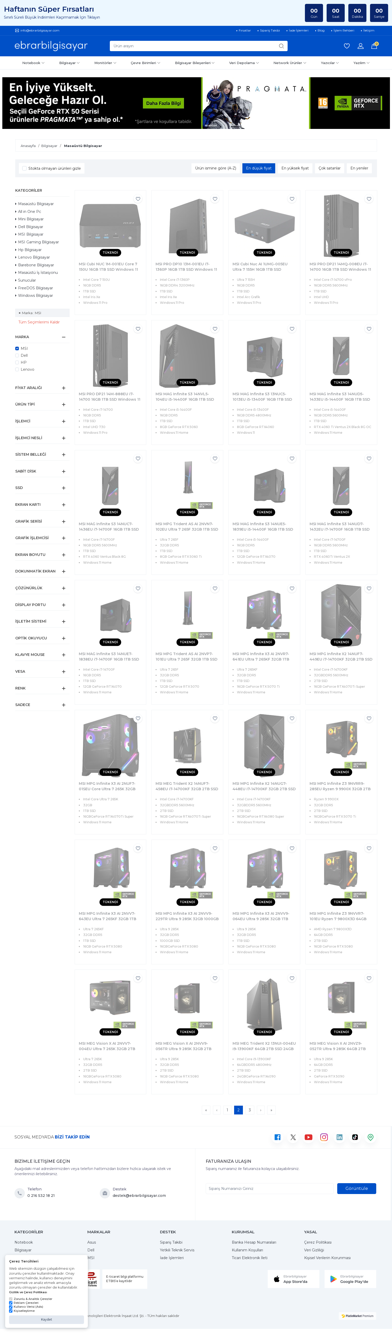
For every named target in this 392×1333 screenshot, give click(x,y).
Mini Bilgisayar (29, 219)
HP (24, 362)
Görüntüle (356, 1188)
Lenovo (27, 369)
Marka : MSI (31, 313)
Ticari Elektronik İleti (249, 1258)
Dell (24, 355)
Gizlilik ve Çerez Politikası (28, 1292)
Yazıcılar (330, 63)
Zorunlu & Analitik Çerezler (30, 1299)
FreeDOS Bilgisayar (34, 288)
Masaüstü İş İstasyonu (36, 272)
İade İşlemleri (172, 1258)
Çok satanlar (330, 168)
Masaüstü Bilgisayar (34, 204)
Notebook (33, 63)
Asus (91, 1242)
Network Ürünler (289, 63)
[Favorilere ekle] (137, 198)
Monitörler (105, 63)
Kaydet (46, 1319)
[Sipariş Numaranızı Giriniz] (270, 1188)
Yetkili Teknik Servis (177, 1250)
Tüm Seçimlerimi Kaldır (39, 322)
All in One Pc (28, 211)
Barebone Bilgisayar (34, 265)
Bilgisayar (69, 63)
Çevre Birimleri (145, 63)
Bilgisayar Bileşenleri (195, 63)
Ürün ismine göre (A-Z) (215, 168)
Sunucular (25, 280)
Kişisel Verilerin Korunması (327, 1258)
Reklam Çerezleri (24, 1303)
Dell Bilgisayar (29, 226)
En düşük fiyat (259, 168)
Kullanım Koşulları (247, 1250)
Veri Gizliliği (314, 1250)
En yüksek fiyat (295, 168)
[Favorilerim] (347, 46)
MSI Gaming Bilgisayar (37, 242)
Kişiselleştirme (22, 1311)
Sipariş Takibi (171, 1242)
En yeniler (359, 168)
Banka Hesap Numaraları (254, 1242)
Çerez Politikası (318, 1242)
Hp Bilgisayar (28, 249)
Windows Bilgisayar (34, 295)
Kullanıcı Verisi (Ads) (26, 1306)
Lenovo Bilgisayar (32, 257)
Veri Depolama (244, 63)
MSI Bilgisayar (29, 234)
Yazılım (361, 63)
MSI (24, 348)
